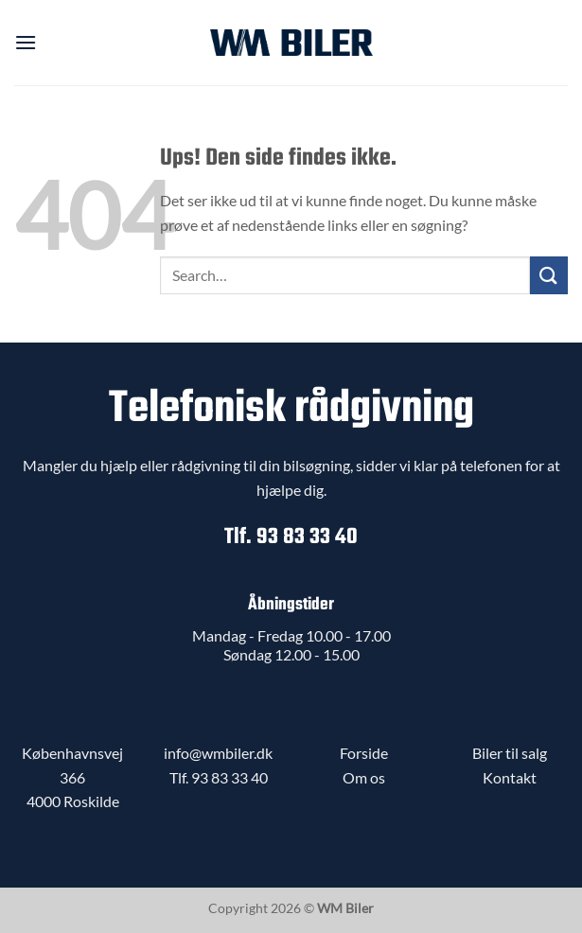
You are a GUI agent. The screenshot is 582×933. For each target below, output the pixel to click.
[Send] (549, 274)
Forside (364, 753)
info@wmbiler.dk (218, 753)
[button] (25, 42)
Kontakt (510, 777)
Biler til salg (509, 753)
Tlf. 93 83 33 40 (291, 537)
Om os (364, 777)
